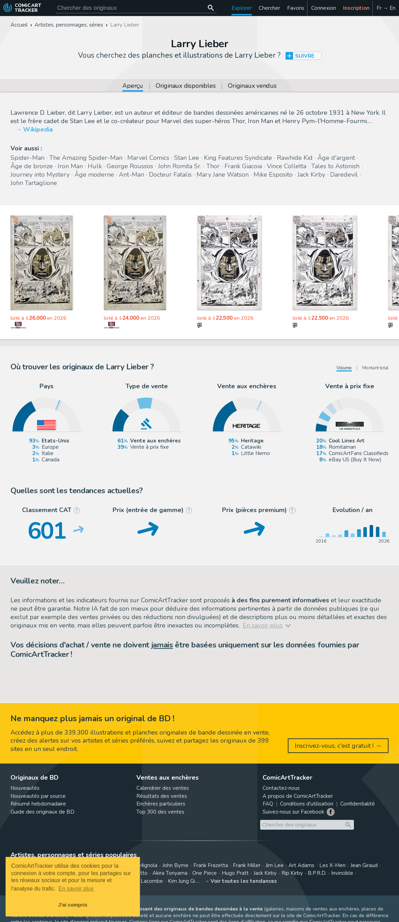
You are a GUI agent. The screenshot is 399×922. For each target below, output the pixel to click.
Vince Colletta (286, 166)
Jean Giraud (364, 865)
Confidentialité (357, 803)
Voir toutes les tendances (244, 881)
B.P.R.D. (317, 873)
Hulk (95, 166)
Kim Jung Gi (181, 881)
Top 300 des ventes (160, 811)
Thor (213, 166)
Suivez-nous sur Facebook (293, 811)
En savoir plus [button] (76, 889)
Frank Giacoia (243, 166)
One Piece (204, 873)
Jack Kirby (311, 174)
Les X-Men (332, 865)
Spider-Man (27, 158)
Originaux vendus (252, 86)
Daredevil (344, 174)
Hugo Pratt (235, 873)
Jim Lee (274, 865)
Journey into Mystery (40, 174)
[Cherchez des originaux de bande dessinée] (136, 7)
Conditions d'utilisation (306, 803)
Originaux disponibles (185, 86)
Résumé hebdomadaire (38, 803)
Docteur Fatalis (170, 174)
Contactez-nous (281, 788)
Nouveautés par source (38, 796)
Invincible (342, 873)
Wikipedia (38, 129)
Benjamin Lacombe (140, 881)
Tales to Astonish (335, 166)
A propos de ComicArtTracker (298, 796)
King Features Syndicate (238, 158)
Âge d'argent (336, 158)
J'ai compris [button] (72, 905)
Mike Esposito (273, 174)
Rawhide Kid (295, 158)
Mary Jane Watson (223, 174)
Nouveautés (25, 788)
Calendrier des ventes (162, 788)
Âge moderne (94, 174)
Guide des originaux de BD (42, 811)
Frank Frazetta (210, 865)
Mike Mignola (141, 865)
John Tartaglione (33, 183)
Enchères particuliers (160, 803)
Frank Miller (247, 865)
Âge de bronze (31, 166)
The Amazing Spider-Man (85, 158)
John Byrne (175, 865)
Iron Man (70, 166)
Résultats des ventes (161, 796)
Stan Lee (186, 158)
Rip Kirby (292, 873)
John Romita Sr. (179, 166)
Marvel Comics (148, 158)
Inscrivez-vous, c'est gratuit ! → (338, 746)
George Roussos (130, 166)
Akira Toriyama (169, 873)
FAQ (268, 803)
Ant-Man (131, 174)
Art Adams (301, 865)
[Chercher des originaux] (211, 8)
